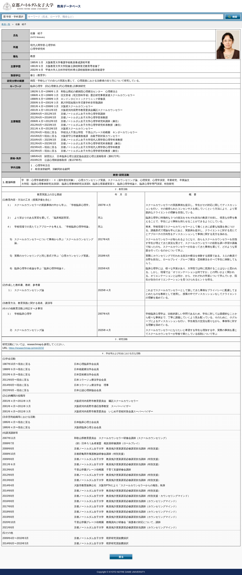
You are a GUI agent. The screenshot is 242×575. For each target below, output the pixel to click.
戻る (121, 557)
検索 (232, 17)
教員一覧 (6, 24)
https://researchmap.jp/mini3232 (26, 348)
